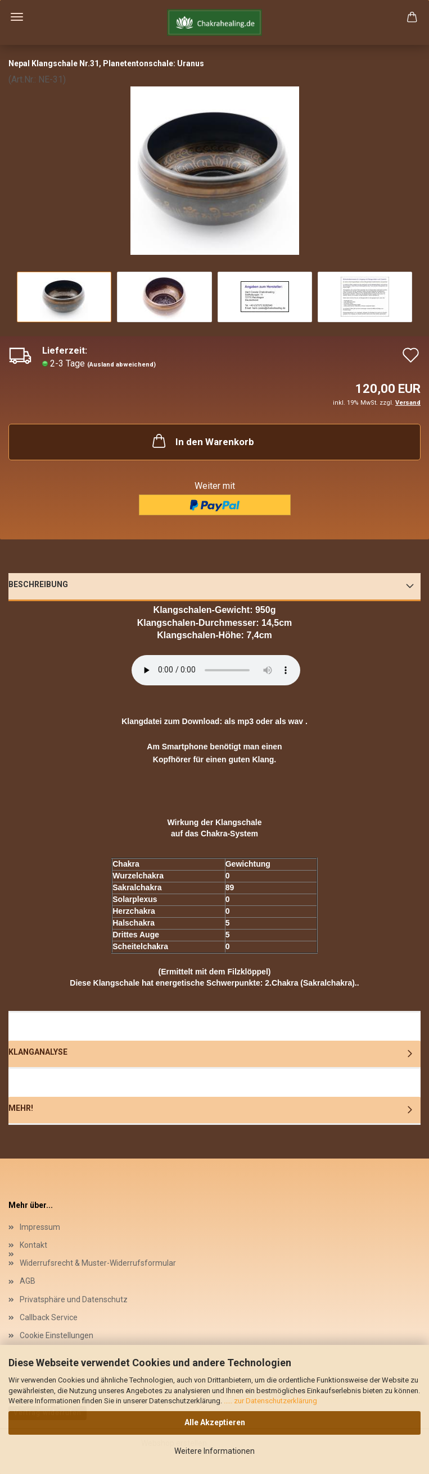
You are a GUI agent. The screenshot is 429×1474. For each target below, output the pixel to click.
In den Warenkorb (202, 441)
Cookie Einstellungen (56, 1335)
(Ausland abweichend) (121, 364)
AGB (27, 1280)
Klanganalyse (37, 1051)
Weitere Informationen (214, 1450)
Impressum (40, 1227)
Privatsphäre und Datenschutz (74, 1299)
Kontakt (33, 1244)
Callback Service (49, 1317)
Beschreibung (38, 584)
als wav (289, 721)
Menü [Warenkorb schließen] (17, 16)
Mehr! (20, 1108)
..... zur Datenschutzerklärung (269, 1401)
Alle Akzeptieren (214, 1422)
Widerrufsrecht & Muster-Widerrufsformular (98, 1262)
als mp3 (239, 721)
